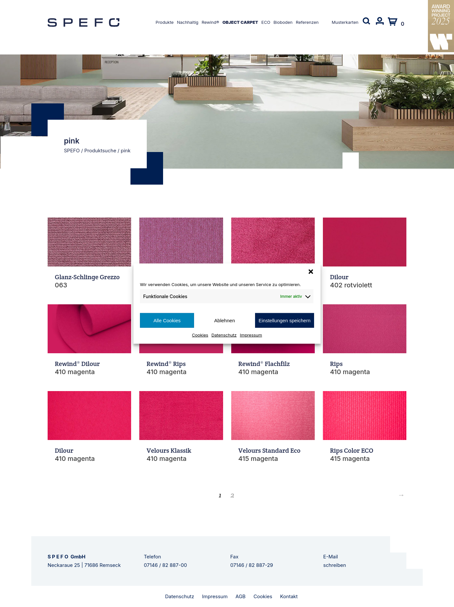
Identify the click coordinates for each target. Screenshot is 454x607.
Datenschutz (223, 335)
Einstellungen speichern (284, 320)
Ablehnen (224, 320)
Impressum (251, 335)
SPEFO (72, 150)
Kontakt (289, 596)
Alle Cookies (166, 320)
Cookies (200, 335)
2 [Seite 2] (233, 494)
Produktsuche (100, 150)
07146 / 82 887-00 (165, 565)
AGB (240, 596)
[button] (311, 271)
